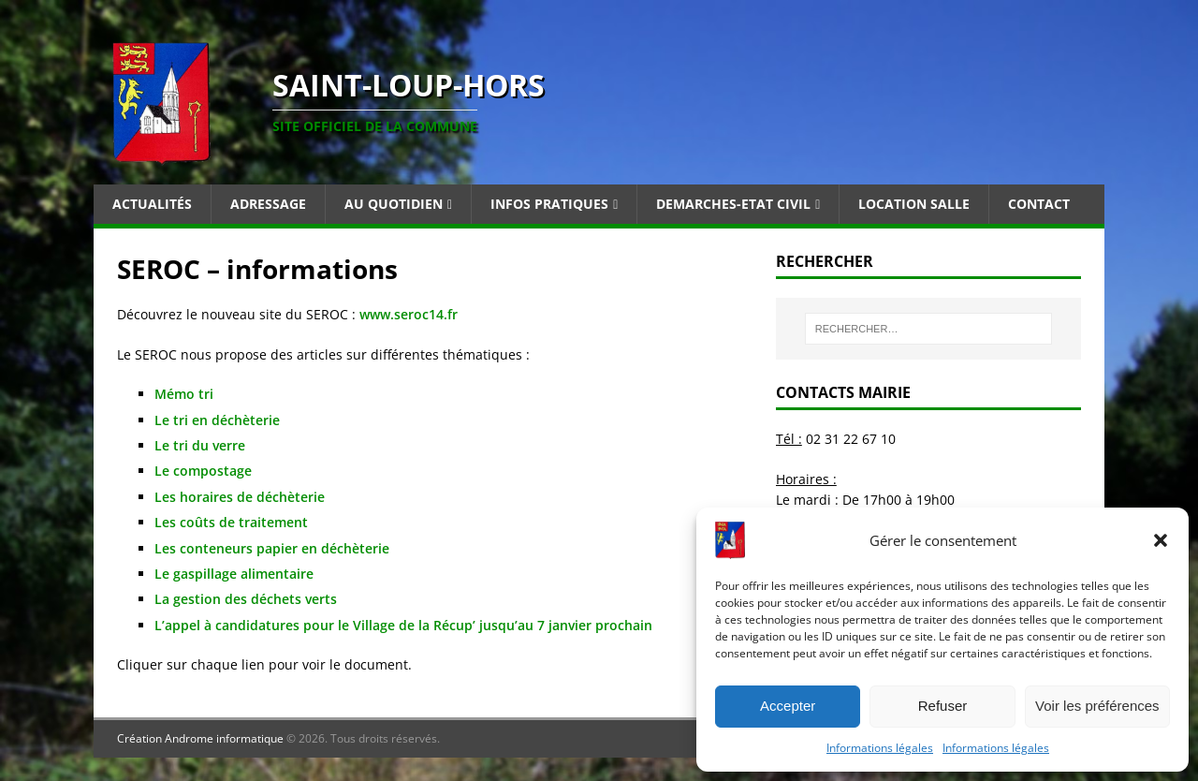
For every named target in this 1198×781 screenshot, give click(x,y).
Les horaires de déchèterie (239, 497)
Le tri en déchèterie (217, 420)
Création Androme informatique (200, 738)
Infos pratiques (549, 204)
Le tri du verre (199, 445)
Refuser (943, 706)
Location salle (914, 204)
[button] (1160, 540)
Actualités (152, 204)
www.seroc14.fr (407, 314)
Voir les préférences (1097, 706)
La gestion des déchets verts (245, 599)
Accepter (787, 706)
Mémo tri (183, 394)
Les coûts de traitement (231, 522)
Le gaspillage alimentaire (234, 573)
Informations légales (879, 748)
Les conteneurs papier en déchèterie (271, 548)
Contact (1039, 204)
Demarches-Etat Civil (733, 204)
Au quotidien (393, 204)
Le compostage (203, 470)
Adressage (268, 204)
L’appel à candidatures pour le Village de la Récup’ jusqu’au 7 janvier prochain (403, 625)
